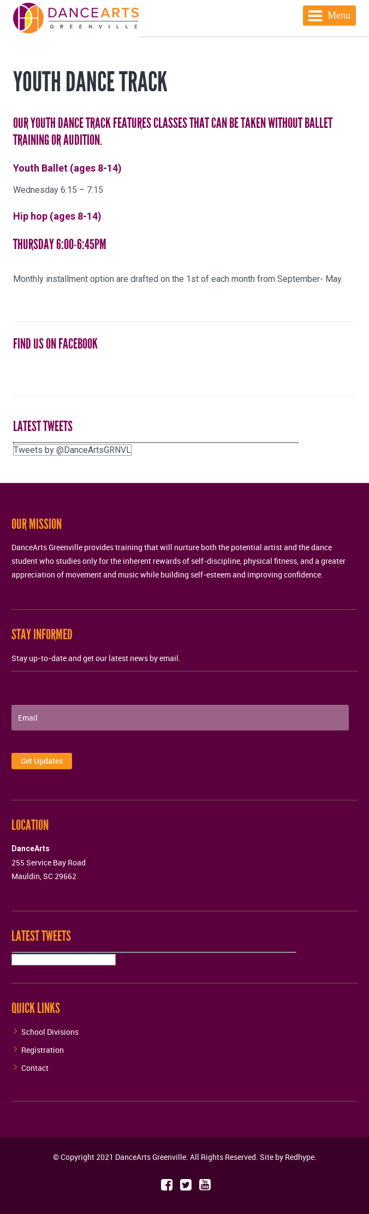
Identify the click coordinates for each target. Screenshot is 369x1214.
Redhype (299, 1157)
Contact (35, 1068)
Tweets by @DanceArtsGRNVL (72, 450)
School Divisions (50, 1032)
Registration (42, 1050)
